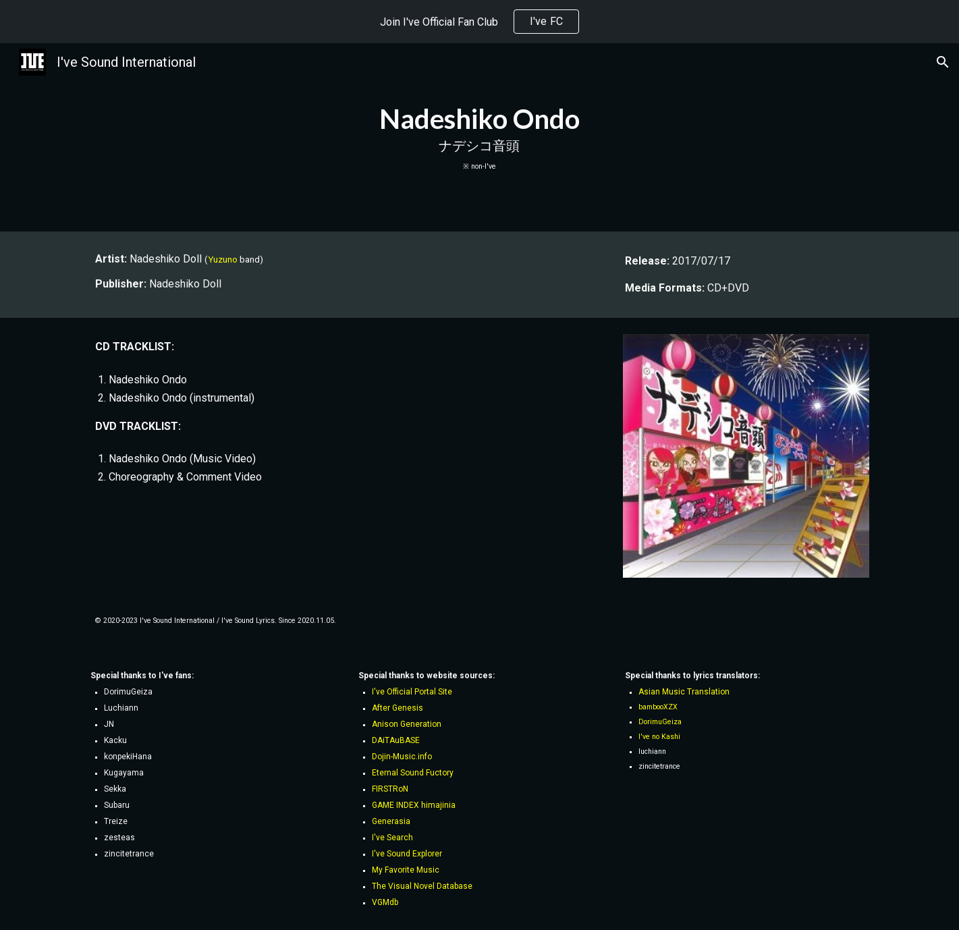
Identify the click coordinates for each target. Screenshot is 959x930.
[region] (479, 21)
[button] (943, 62)
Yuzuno (223, 259)
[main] (479, 137)
